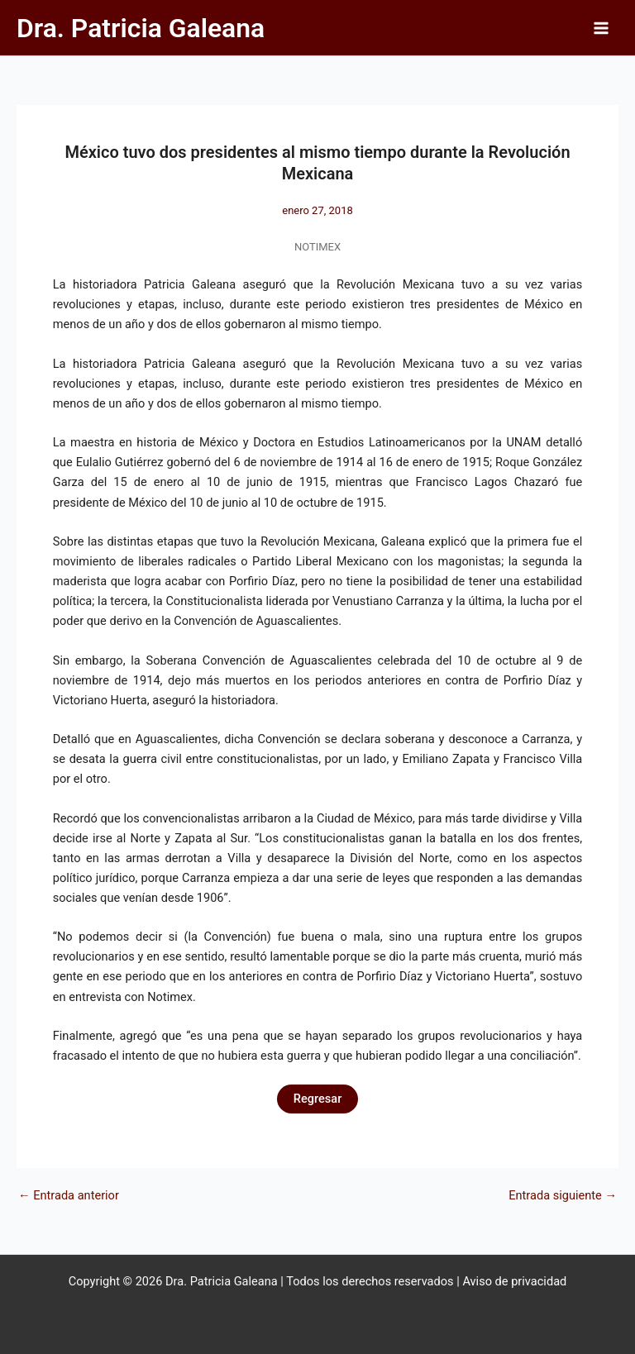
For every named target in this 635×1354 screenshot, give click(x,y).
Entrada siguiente (562, 1196)
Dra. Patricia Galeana (141, 28)
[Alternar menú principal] (601, 28)
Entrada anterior (68, 1196)
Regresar (318, 1098)
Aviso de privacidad (514, 1281)
